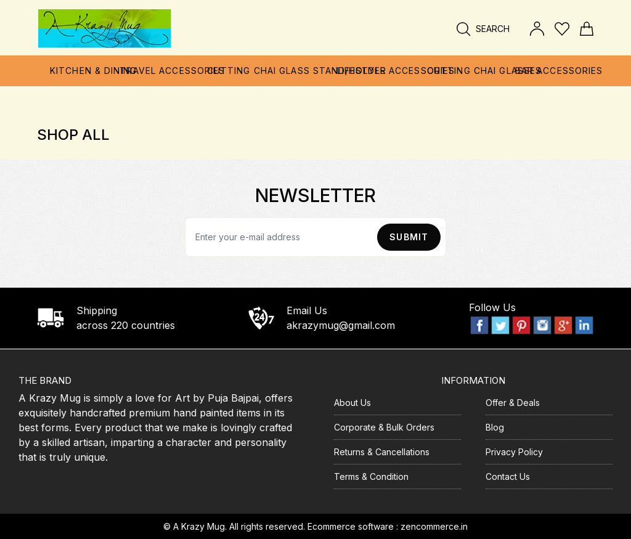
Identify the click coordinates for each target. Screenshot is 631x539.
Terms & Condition (371, 476)
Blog (495, 427)
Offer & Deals (513, 402)
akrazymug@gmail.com (341, 325)
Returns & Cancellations (381, 452)
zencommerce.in (434, 526)
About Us (352, 402)
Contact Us (508, 476)
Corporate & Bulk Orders (384, 427)
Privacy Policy (514, 452)
